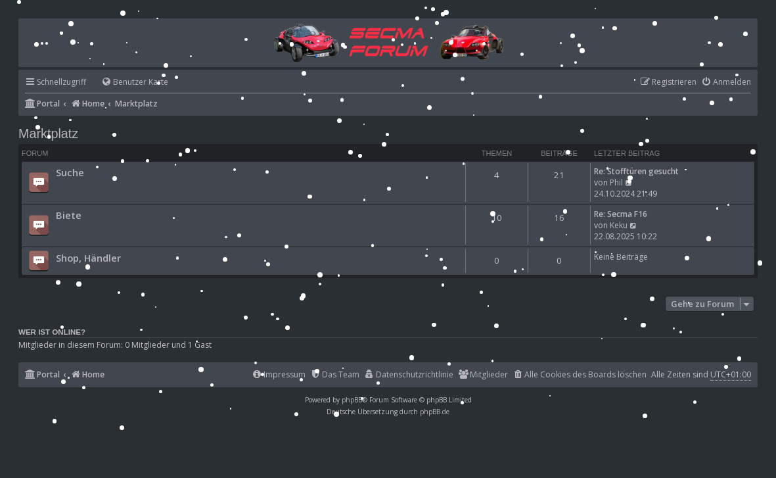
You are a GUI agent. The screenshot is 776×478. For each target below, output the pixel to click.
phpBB (352, 399)
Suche (70, 172)
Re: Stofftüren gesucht (636, 171)
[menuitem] (128, 82)
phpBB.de (434, 411)
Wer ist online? (51, 332)
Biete (68, 215)
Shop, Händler (88, 257)
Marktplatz (48, 133)
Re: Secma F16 (620, 214)
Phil (616, 182)
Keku (619, 225)
